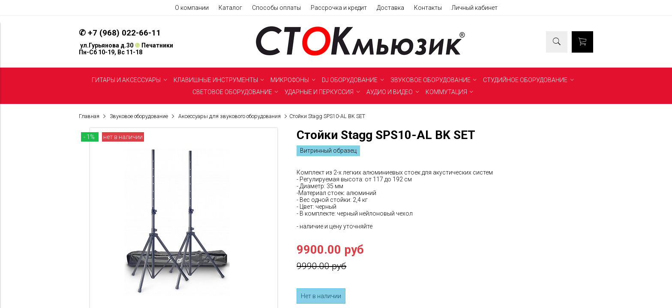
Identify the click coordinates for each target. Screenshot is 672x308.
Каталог (230, 7)
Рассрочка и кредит (339, 7)
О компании (192, 7)
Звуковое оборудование (139, 116)
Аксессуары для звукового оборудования (229, 116)
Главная (89, 116)
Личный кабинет (475, 7)
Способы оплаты (276, 7)
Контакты (428, 7)
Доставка (390, 7)
